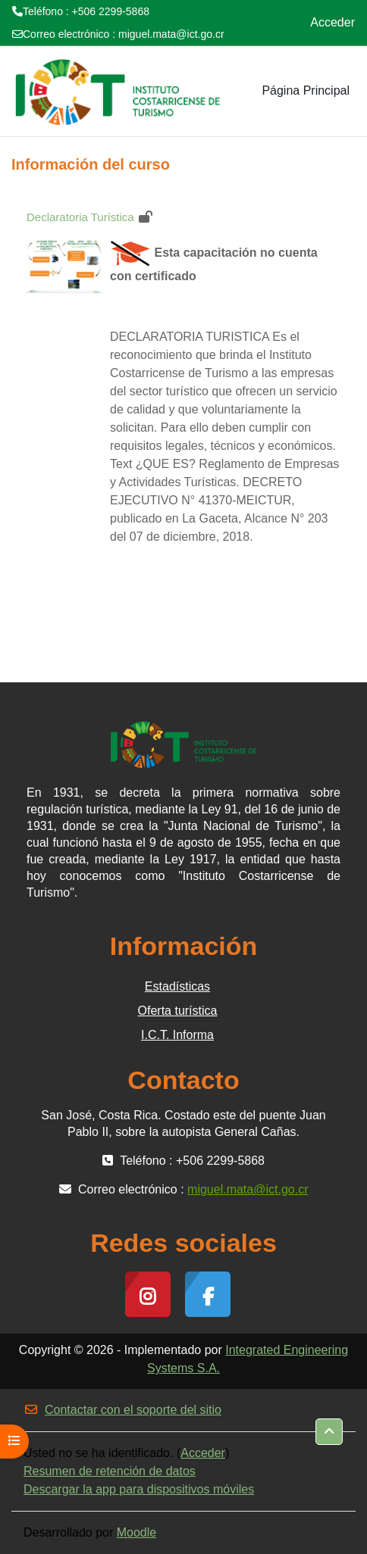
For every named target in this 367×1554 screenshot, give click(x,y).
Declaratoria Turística (80, 217)
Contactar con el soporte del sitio (122, 1409)
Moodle (136, 1532)
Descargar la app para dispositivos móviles (139, 1489)
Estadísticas (177, 986)
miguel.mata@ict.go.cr (171, 34)
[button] (329, 1431)
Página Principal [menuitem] (306, 90)
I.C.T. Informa (177, 1034)
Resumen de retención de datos (110, 1471)
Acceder (332, 22)
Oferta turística (178, 1010)
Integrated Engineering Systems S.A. (247, 1359)
